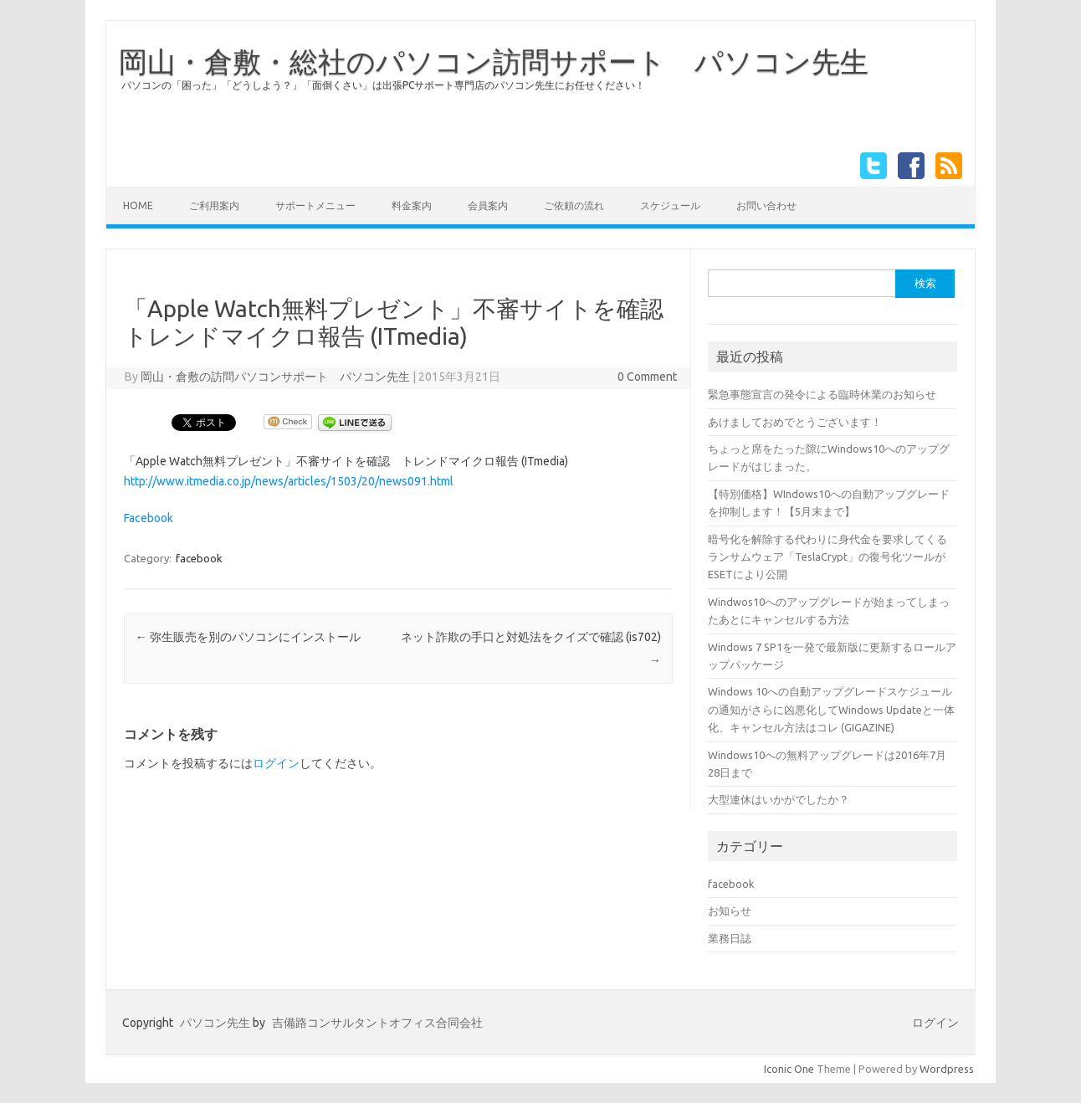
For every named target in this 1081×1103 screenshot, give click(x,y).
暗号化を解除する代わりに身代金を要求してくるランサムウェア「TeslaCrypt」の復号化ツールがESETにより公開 (827, 557)
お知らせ (729, 910)
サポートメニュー (315, 205)
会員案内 (488, 205)
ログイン (276, 763)
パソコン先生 (215, 1022)
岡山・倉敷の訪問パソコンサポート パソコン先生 (275, 376)
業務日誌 (729, 938)
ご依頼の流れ (574, 205)
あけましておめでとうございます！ (795, 422)
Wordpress (947, 1069)
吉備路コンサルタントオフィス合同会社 (377, 1022)
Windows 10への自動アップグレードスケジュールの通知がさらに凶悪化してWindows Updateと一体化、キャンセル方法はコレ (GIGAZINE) (831, 709)
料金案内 (412, 205)
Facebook (148, 518)
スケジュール (670, 205)
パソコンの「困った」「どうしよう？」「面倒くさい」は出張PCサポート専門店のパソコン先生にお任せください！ (383, 85)
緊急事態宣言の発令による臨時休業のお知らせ (822, 394)
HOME (138, 205)
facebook (199, 558)
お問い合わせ (766, 205)
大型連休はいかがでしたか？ (778, 799)
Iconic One (789, 1069)
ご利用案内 (214, 205)
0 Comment (647, 376)
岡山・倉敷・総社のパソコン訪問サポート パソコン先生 (493, 61)
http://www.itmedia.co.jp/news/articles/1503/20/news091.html (288, 481)
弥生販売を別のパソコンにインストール (248, 637)
